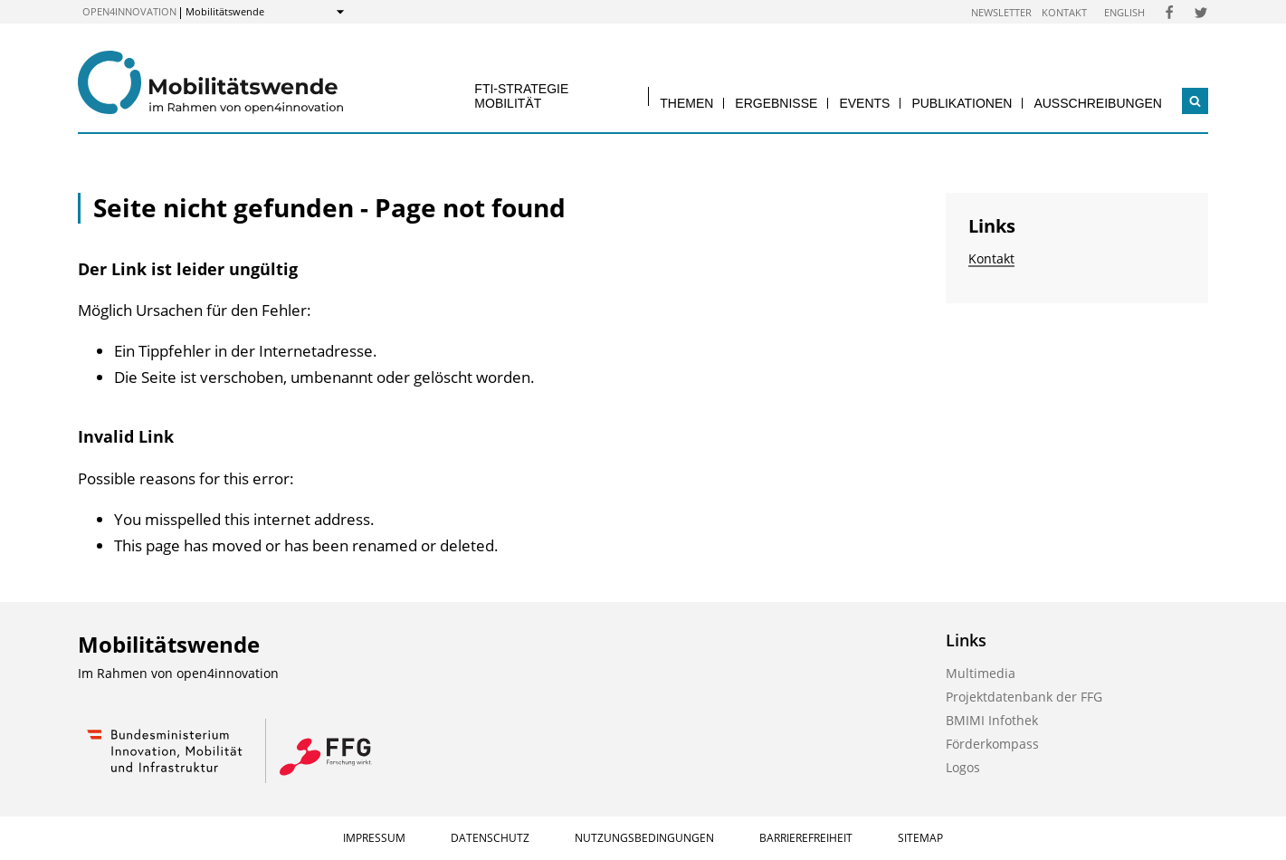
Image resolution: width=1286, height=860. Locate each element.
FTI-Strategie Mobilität (521, 95)
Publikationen (961, 103)
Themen (686, 103)
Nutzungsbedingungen (644, 838)
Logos (963, 767)
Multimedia (980, 673)
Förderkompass (992, 743)
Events (864, 103)
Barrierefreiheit (806, 838)
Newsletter (1001, 12)
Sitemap (920, 838)
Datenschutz (490, 838)
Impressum (374, 838)
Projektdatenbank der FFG (1024, 696)
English (1124, 12)
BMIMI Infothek (992, 720)
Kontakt (1064, 12)
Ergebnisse (776, 103)
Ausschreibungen (1098, 103)
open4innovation (129, 11)
